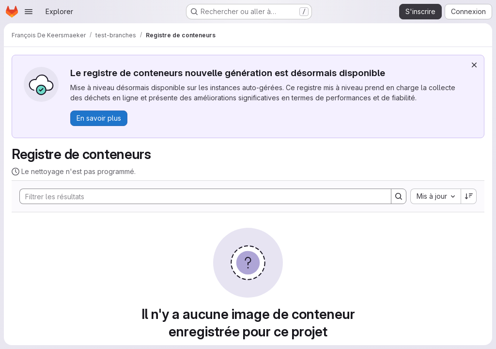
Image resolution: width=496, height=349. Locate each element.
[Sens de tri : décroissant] (469, 196)
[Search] (200, 196)
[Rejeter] (474, 65)
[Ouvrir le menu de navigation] (28, 11)
